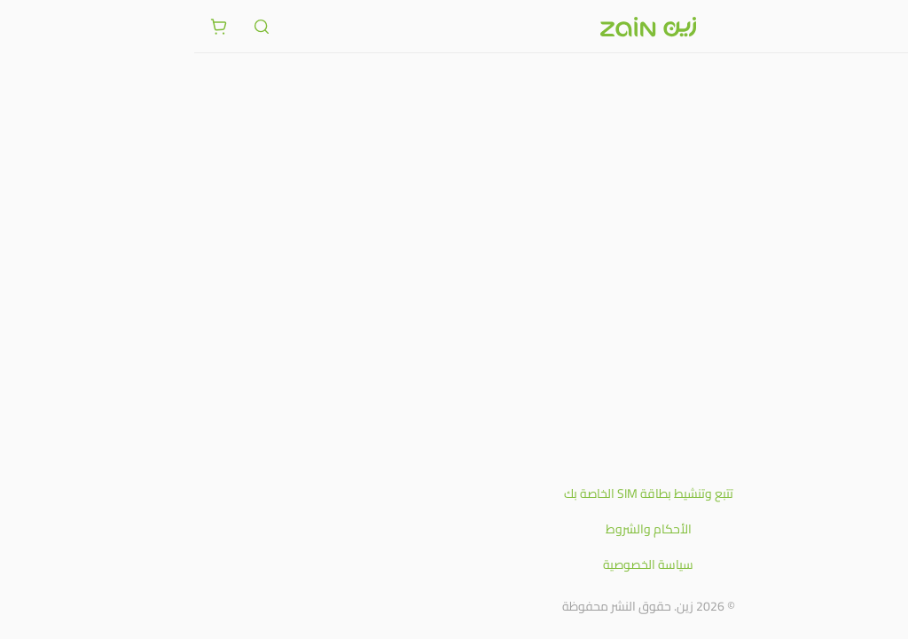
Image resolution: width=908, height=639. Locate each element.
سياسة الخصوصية (454, 564)
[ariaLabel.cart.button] (24, 26)
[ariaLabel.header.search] (67, 26)
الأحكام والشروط (454, 529)
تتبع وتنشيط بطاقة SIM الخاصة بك (454, 493)
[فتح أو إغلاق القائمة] (883, 26)
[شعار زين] (454, 26)
